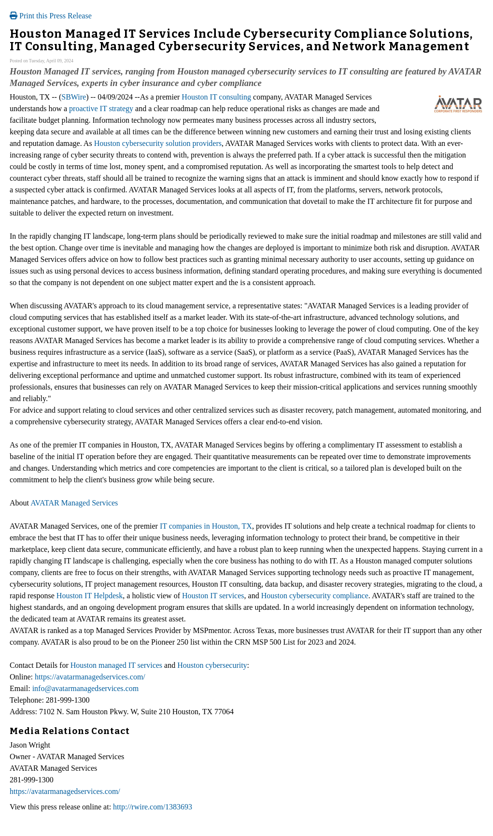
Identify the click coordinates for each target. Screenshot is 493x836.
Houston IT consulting (216, 97)
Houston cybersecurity (212, 665)
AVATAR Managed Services (74, 503)
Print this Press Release (51, 16)
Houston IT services (213, 595)
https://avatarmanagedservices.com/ (90, 677)
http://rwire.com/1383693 (152, 807)
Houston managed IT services (116, 665)
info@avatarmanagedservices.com (85, 688)
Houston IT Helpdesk (89, 595)
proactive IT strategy (101, 108)
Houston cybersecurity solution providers (158, 143)
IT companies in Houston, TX (206, 526)
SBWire (73, 97)
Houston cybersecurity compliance (314, 595)
